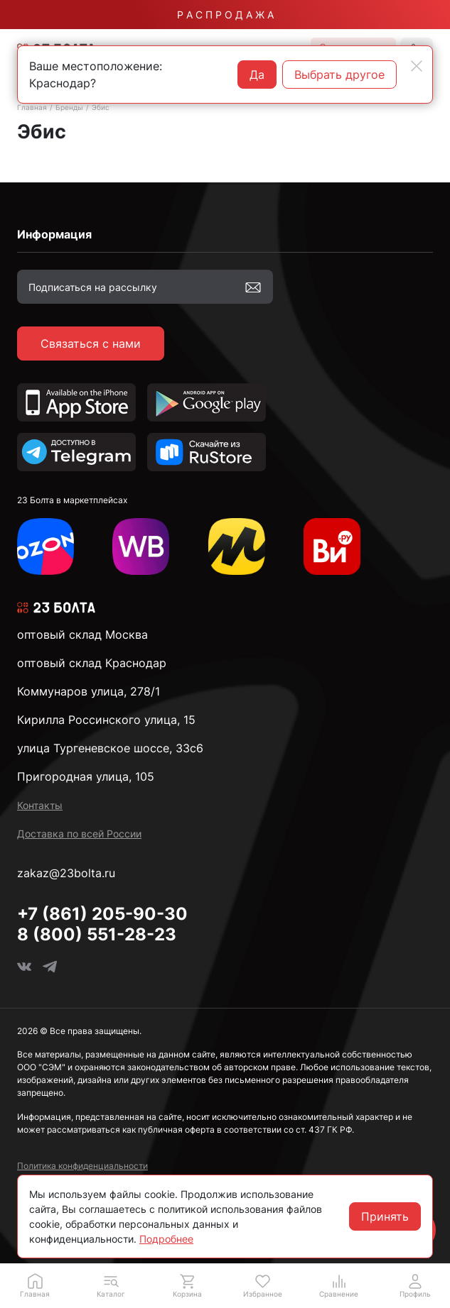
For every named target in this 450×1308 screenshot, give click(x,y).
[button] (111, 1285)
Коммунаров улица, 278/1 (88, 691)
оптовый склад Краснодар (91, 663)
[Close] (416, 66)
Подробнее (166, 1239)
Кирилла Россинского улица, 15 (106, 720)
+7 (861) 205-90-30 (102, 913)
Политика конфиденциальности (82, 1165)
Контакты (40, 805)
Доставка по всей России (79, 834)
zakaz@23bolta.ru (66, 873)
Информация (54, 234)
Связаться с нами (91, 343)
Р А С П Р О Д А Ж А (225, 15)
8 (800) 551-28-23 (96, 934)
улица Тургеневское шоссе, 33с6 (110, 748)
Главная (32, 107)
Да (257, 74)
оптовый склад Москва (82, 634)
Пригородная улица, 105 (85, 776)
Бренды (69, 107)
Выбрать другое (339, 74)
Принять (385, 1216)
